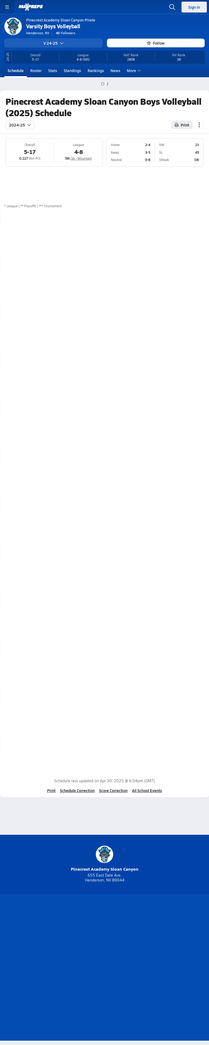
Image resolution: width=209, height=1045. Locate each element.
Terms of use (84, 971)
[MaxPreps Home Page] (103, 83)
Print (51, 790)
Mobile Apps (116, 953)
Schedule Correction (77, 790)
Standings (72, 70)
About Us (89, 953)
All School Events (147, 790)
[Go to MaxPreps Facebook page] (143, 939)
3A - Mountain (81, 158)
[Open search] (172, 7)
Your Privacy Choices (104, 978)
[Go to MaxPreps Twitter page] (124, 939)
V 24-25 (54, 43)
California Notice (121, 971)
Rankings (96, 70)
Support (104, 985)
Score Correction (113, 790)
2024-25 (20, 125)
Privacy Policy (117, 962)
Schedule (16, 70)
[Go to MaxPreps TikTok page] (65, 939)
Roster (36, 70)
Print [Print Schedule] (182, 125)
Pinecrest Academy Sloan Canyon (105, 859)
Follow (156, 43)
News (115, 70)
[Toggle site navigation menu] (7, 7)
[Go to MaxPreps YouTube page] (85, 939)
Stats (52, 70)
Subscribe (88, 962)
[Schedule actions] (199, 124)
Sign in (194, 7)
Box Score (192, 239)
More (133, 70)
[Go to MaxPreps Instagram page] (104, 939)
